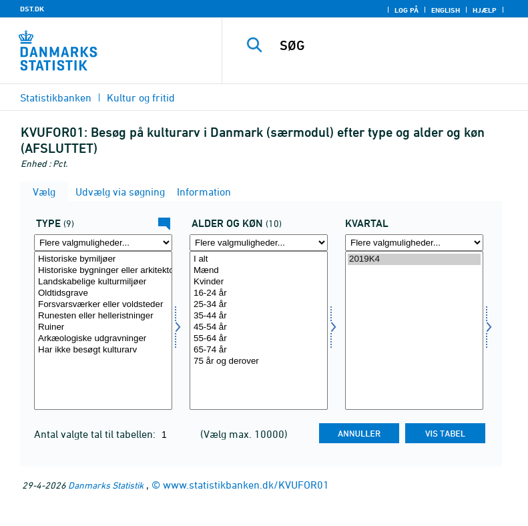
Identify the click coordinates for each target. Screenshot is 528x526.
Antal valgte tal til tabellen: (96, 434)
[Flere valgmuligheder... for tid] (414, 242)
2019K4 (414, 259)
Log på (406, 10)
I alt (258, 259)
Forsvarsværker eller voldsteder (103, 304)
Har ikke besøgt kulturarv (103, 350)
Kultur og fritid (141, 97)
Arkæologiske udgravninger (103, 338)
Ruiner (103, 327)
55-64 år (258, 338)
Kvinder (258, 282)
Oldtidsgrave (103, 293)
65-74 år (258, 350)
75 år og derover (258, 361)
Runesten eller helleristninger (103, 316)
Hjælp (485, 10)
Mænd (258, 270)
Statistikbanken (55, 97)
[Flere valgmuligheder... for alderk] (259, 242)
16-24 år (258, 293)
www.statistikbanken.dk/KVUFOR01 (246, 485)
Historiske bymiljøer (103, 259)
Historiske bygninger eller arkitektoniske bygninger (103, 270)
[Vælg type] (103, 330)
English (445, 10)
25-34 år (258, 304)
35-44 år (258, 316)
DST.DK (32, 8)
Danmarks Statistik (106, 485)
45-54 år (258, 327)
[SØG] (395, 45)
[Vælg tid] (414, 330)
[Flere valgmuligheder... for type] (103, 242)
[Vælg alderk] (259, 330)
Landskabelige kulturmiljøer (103, 282)
